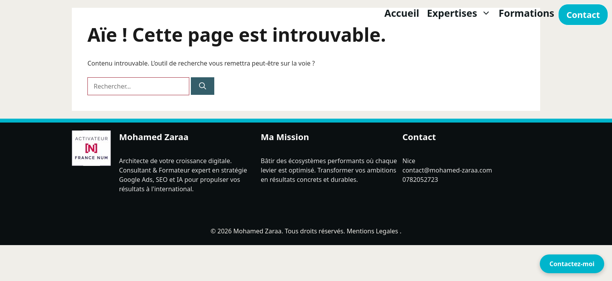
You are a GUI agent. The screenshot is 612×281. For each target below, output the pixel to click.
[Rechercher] (202, 86)
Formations (527, 13)
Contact (583, 14)
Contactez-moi (572, 264)
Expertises (461, 13)
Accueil (401, 13)
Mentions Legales (372, 231)
